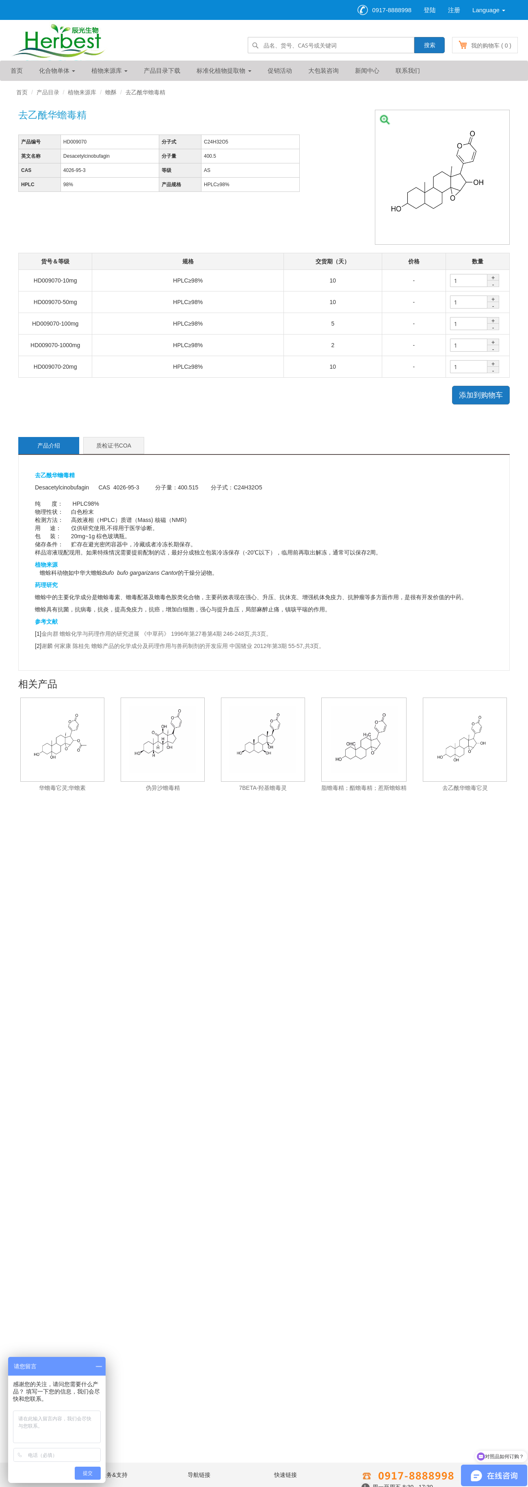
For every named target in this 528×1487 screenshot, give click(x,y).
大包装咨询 (323, 70)
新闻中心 (367, 70)
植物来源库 (82, 92)
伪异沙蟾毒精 (163, 788)
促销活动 (280, 70)
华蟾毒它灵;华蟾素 (62, 788)
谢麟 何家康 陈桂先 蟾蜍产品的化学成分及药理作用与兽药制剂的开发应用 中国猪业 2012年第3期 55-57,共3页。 (183, 646)
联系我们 (408, 70)
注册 (454, 10)
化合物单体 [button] (57, 70)
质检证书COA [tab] (113, 445)
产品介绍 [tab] (48, 445)
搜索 (429, 45)
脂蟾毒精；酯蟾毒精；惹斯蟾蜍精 (364, 788)
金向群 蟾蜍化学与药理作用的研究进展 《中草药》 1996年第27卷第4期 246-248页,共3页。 (156, 633)
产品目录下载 (162, 70)
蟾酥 (111, 92)
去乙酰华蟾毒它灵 (465, 788)
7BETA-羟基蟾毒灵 (263, 788)
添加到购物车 (481, 395)
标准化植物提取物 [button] (224, 70)
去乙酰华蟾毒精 (145, 92)
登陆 (430, 10)
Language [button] (488, 10)
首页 (17, 70)
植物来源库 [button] (109, 70)
